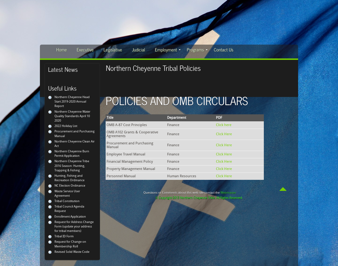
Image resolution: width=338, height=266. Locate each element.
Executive (85, 49)
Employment (168, 49)
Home (61, 49)
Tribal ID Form (64, 236)
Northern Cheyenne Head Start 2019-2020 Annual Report (72, 102)
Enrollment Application (70, 216)
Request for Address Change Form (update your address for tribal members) (74, 227)
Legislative (113, 49)
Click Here (224, 134)
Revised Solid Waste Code (71, 252)
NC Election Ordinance (69, 185)
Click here (223, 125)
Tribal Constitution (67, 201)
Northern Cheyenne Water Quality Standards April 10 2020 (72, 116)
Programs (197, 49)
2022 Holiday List (65, 126)
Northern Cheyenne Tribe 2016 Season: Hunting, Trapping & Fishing (71, 166)
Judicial (138, 49)
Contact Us (223, 49)
